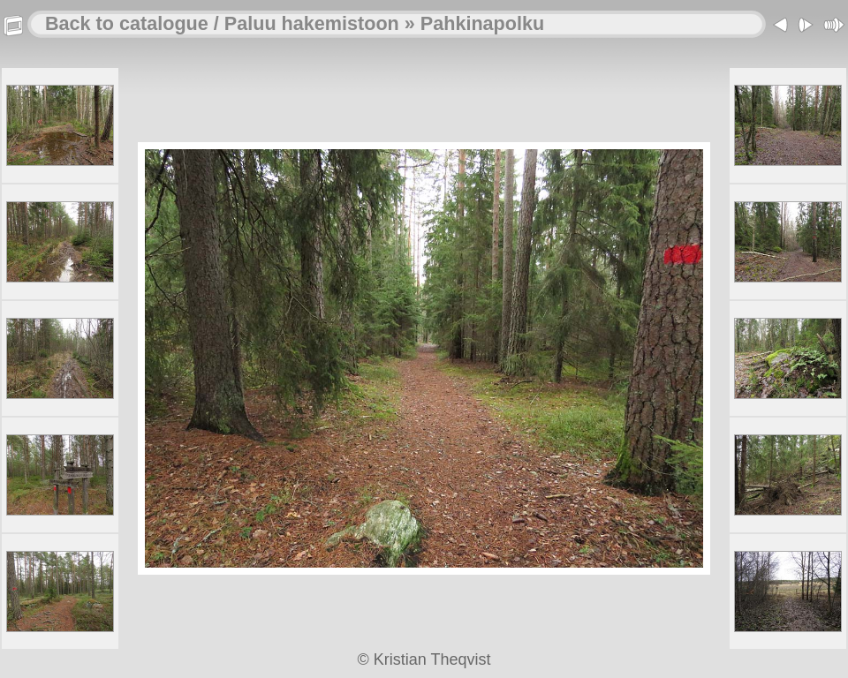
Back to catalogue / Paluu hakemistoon (222, 23)
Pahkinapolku (482, 23)
